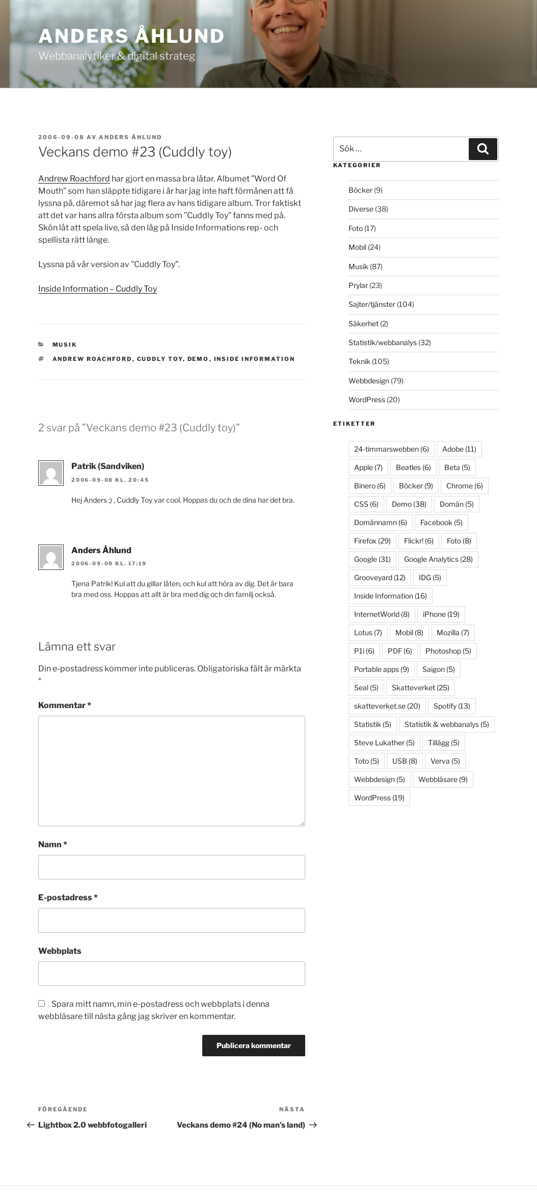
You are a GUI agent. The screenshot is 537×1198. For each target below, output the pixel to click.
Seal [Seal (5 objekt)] (366, 687)
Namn (52, 844)
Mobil (357, 247)
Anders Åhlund (132, 35)
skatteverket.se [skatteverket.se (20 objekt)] (387, 705)
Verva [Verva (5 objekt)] (445, 761)
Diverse (360, 208)
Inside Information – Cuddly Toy (97, 289)
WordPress (366, 399)
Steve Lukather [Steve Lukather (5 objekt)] (384, 742)
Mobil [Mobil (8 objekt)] (409, 632)
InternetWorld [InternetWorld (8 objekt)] (382, 614)
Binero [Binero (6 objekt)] (370, 485)
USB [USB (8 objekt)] (404, 761)
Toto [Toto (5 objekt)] (366, 761)
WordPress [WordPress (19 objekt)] (379, 797)
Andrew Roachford (74, 179)
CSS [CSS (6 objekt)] (366, 504)
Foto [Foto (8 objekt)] (459, 540)
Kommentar (64, 705)
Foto (355, 228)
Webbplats (60, 951)
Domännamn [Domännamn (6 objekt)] (380, 522)
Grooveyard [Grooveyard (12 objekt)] (380, 577)
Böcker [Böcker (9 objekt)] (416, 485)
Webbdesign (368, 380)
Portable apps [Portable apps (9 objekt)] (381, 669)
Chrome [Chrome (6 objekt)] (464, 485)
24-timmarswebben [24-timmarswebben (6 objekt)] (391, 449)
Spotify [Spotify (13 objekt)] (452, 705)
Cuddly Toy (160, 358)
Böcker (360, 190)
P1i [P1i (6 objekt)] (364, 650)
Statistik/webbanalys (382, 342)
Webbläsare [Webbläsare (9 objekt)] (443, 779)
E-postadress (68, 897)
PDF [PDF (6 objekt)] (400, 650)
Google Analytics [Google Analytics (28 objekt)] (438, 559)
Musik (64, 344)
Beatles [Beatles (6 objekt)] (413, 467)
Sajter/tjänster (371, 304)
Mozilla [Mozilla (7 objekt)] (453, 632)
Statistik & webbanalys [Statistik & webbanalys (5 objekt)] (447, 724)
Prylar (358, 285)
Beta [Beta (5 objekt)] (457, 467)
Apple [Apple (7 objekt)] (368, 467)
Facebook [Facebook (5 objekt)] (441, 522)
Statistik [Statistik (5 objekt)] (372, 724)
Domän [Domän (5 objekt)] (457, 504)
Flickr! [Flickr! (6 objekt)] (419, 540)
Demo (198, 358)
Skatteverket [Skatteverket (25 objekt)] (420, 687)
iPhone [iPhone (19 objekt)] (441, 614)
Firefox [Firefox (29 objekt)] (372, 540)
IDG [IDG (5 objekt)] (430, 577)
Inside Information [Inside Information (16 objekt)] (390, 595)
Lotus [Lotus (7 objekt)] (368, 632)
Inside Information (255, 358)
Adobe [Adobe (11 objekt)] (459, 449)
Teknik (359, 361)
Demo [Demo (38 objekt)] (409, 504)
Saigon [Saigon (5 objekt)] (438, 669)
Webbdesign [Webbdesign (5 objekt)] (379, 779)
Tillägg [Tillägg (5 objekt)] (444, 742)
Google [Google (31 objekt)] (372, 559)
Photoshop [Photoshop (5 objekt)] (448, 650)
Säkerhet (363, 323)
